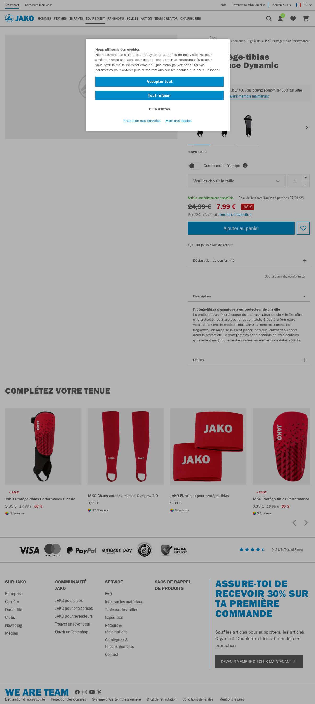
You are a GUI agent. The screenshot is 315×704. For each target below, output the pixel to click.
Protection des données (142, 120)
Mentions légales (178, 120)
